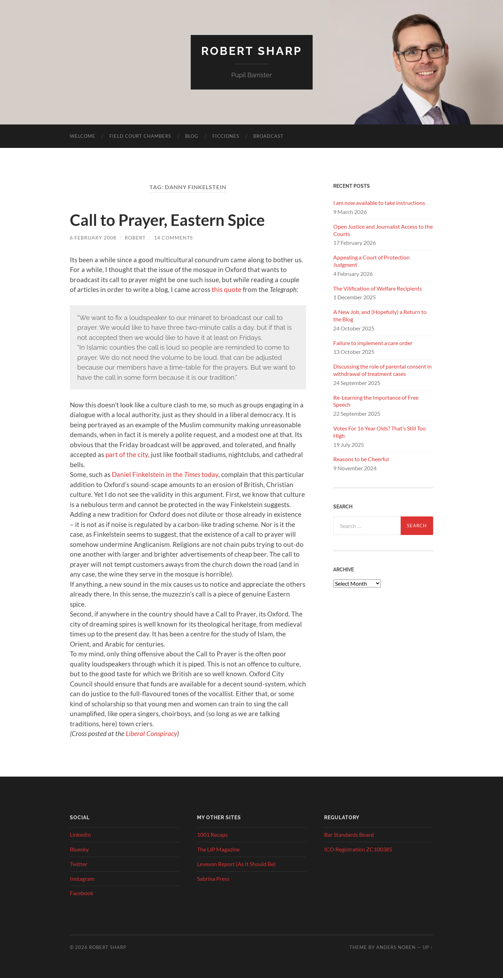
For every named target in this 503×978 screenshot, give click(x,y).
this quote (226, 289)
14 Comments (173, 238)
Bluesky (79, 849)
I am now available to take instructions (379, 202)
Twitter (78, 864)
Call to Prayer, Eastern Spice (167, 219)
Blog (191, 136)
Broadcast (268, 136)
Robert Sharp (251, 50)
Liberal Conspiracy (151, 733)
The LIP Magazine (218, 849)
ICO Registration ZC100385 (358, 849)
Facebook (81, 893)
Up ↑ (428, 947)
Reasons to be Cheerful (361, 459)
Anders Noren (396, 947)
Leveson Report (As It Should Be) (236, 864)
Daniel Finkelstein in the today (164, 474)
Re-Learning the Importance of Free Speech (375, 401)
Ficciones (225, 136)
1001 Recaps (212, 834)
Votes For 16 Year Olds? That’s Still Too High (379, 432)
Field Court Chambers (140, 136)
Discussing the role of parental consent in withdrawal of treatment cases (382, 370)
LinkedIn (80, 834)
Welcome (82, 136)
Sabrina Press (213, 878)
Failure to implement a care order (373, 343)
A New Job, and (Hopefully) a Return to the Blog (380, 315)
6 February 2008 (93, 238)
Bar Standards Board (349, 834)
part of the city (126, 454)
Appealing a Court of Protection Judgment (371, 261)
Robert (135, 238)
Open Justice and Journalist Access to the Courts (383, 230)
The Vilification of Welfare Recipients (377, 288)
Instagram (82, 878)
